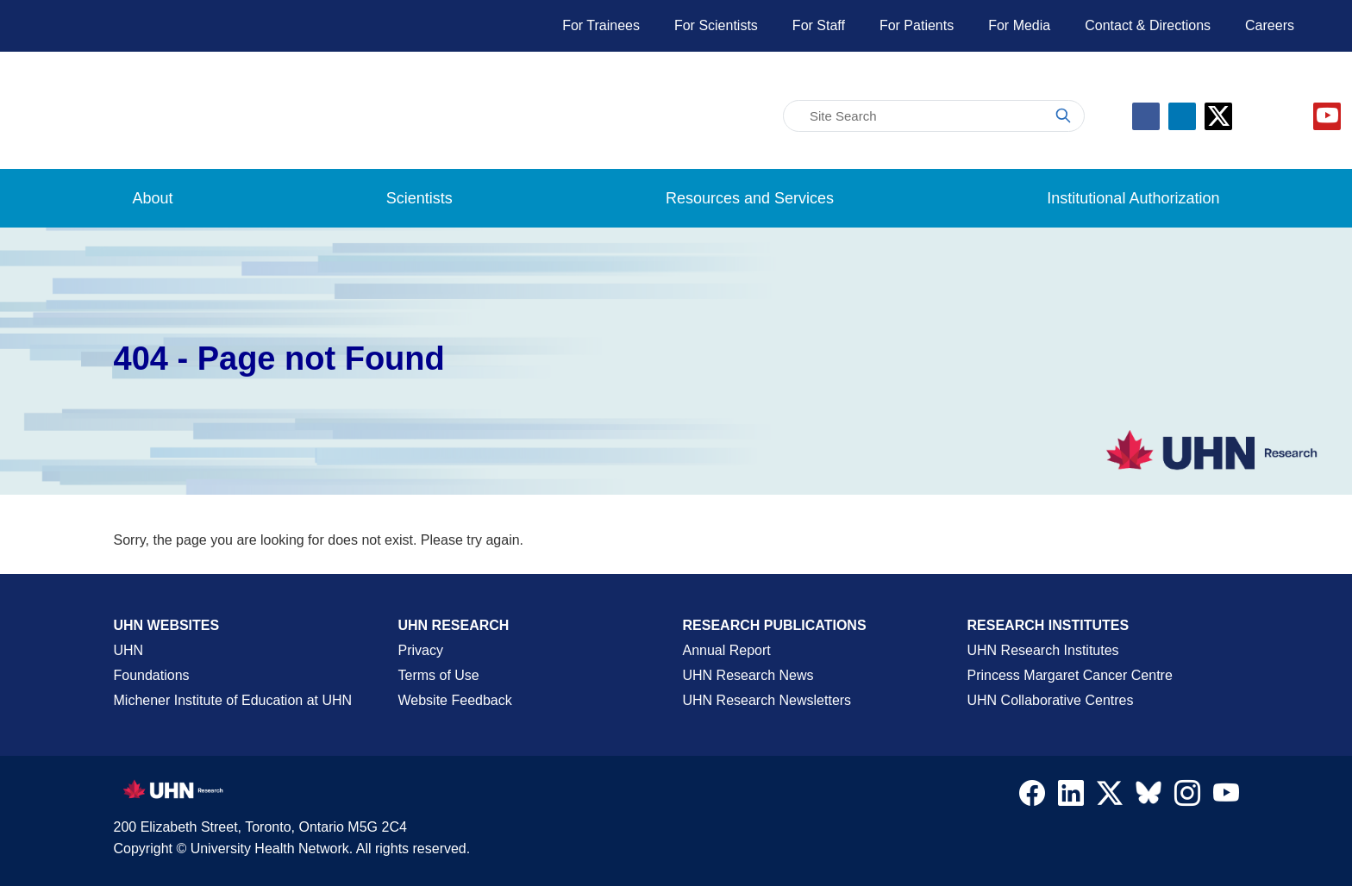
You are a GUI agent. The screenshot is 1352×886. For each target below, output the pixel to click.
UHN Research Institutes (1043, 650)
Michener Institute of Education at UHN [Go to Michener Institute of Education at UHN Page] (233, 700)
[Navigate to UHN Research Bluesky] (1148, 794)
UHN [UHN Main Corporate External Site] (129, 650)
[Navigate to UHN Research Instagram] (1187, 797)
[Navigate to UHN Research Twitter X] (1110, 797)
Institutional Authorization (1133, 198)
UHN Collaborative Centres (1050, 700)
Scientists (419, 198)
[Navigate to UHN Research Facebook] (1032, 797)
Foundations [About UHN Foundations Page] (152, 675)
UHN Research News (748, 675)
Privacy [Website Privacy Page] (420, 650)
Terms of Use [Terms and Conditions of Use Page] (438, 675)
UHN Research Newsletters (767, 700)
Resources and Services (750, 198)
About (153, 198)
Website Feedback (455, 700)
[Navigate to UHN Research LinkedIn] (1071, 797)
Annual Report (727, 650)
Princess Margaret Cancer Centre (1070, 675)
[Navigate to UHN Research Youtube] (1226, 797)
